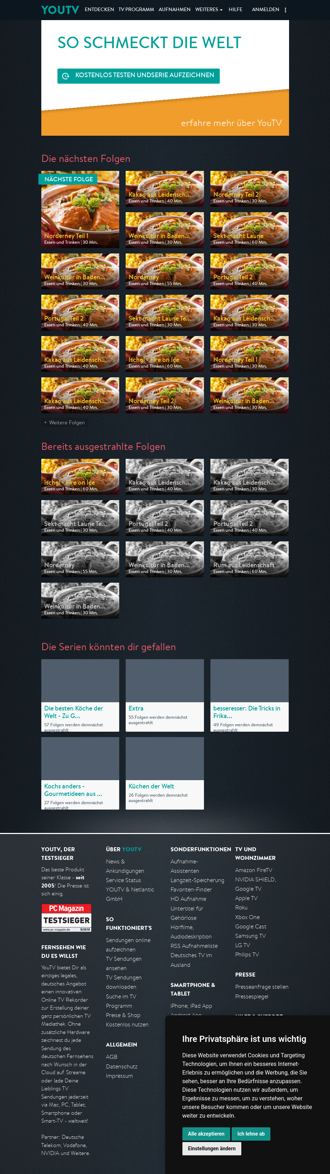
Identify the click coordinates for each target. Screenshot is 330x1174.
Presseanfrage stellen (262, 987)
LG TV (242, 945)
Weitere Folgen (67, 422)
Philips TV (247, 954)
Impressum (119, 1076)
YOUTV (60, 10)
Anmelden (265, 10)
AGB (111, 1057)
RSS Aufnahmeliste (194, 946)
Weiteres (206, 10)
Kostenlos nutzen (127, 1024)
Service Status (123, 880)
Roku (241, 907)
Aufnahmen (175, 10)
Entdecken (99, 10)
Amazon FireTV (253, 870)
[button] (285, 10)
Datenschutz (122, 1066)
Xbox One (247, 917)
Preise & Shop (123, 1015)
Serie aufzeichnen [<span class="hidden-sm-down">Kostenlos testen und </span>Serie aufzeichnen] (144, 76)
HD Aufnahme (188, 899)
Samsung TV (250, 936)
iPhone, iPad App (191, 1006)
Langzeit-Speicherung (197, 880)
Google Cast (250, 926)
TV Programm (136, 10)
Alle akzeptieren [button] (206, 1134)
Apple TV (246, 898)
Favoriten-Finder (191, 889)
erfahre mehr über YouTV (231, 122)
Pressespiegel (252, 996)
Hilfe (235, 10)
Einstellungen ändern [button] (212, 1148)
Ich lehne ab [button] (251, 1134)
